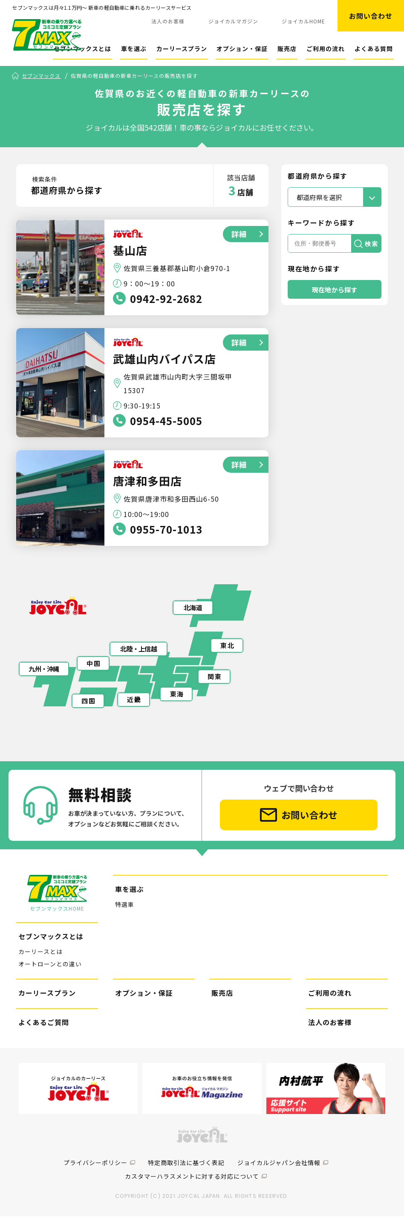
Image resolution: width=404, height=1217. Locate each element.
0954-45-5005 (166, 421)
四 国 (88, 701)
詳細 (238, 234)
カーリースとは (40, 952)
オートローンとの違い (50, 964)
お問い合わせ (370, 16)
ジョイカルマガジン (233, 21)
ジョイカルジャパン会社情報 (278, 1163)
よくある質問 (374, 48)
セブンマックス (41, 76)
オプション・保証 (242, 48)
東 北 (227, 645)
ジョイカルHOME (303, 21)
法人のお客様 (168, 21)
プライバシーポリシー (95, 1163)
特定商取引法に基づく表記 (186, 1163)
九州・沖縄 (44, 669)
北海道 (193, 608)
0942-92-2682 (166, 298)
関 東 (214, 677)
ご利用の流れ (325, 48)
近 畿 (133, 700)
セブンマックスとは (82, 48)
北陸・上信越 (138, 649)
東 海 (176, 694)
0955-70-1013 (166, 529)
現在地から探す (335, 290)
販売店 (287, 48)
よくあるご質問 (43, 1022)
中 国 (93, 664)
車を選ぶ (134, 48)
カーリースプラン (181, 48)
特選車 (124, 905)
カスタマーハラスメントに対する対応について (192, 1177)
